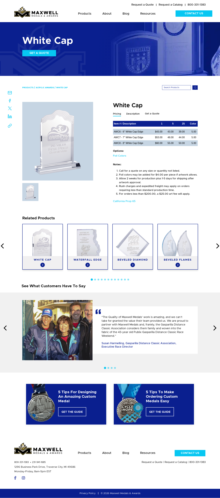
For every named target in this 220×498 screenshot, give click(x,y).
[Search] (176, 87)
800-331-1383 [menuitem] (197, 4)
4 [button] (102, 280)
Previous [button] (5, 328)
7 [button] (112, 280)
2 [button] (95, 280)
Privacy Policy (88, 493)
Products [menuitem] (84, 13)
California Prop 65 (124, 201)
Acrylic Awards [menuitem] (45, 88)
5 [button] (105, 280)
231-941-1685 (39, 462)
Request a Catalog (176, 462)
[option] (57, 141)
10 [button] (122, 280)
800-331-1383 (21, 462)
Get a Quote (39, 53)
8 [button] (115, 280)
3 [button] (98, 280)
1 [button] (92, 280)
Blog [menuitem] (126, 13)
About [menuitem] (107, 13)
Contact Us (194, 13)
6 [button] (108, 280)
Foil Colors (119, 156)
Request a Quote (152, 462)
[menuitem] (142, 5)
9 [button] (118, 280)
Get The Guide (72, 412)
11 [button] (125, 280)
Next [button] (215, 328)
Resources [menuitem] (148, 13)
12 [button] (128, 280)
